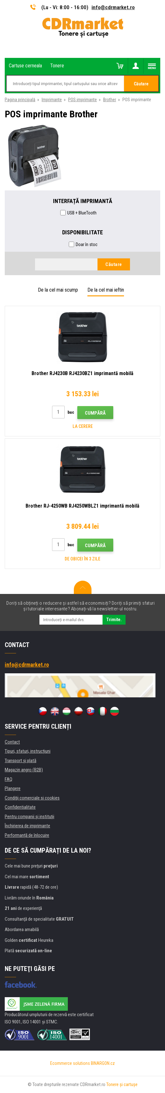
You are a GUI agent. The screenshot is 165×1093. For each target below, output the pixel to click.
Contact (12, 742)
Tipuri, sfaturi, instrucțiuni (27, 751)
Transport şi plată (20, 760)
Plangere (13, 788)
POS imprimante (82, 99)
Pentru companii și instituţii (29, 816)
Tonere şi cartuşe (122, 1084)
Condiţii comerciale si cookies (32, 798)
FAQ (8, 779)
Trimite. (114, 619)
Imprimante (52, 99)
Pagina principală (20, 99)
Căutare (141, 83)
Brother (109, 99)
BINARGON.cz (103, 1063)
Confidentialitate (20, 807)
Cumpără (95, 413)
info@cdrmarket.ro (113, 7)
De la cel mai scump (58, 290)
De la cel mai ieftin (105, 290)
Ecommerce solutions (70, 1063)
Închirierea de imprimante (27, 826)
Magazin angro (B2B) (24, 770)
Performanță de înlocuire (27, 835)
